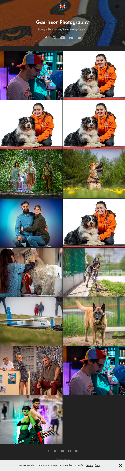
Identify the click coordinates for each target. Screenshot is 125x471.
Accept (89, 465)
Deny (97, 465)
